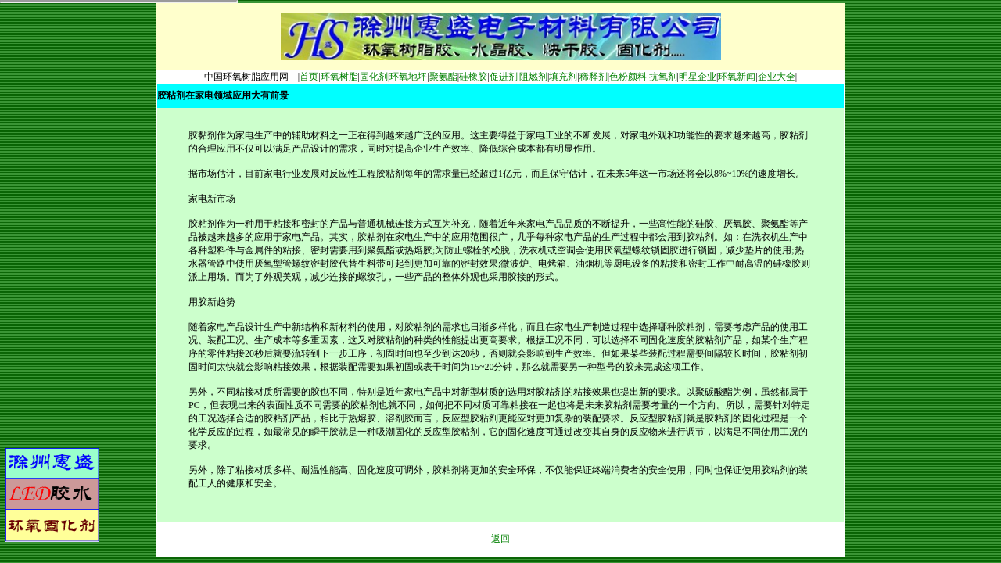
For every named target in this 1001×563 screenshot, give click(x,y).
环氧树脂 (339, 76)
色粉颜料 (628, 76)
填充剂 (563, 76)
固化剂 (374, 76)
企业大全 (776, 76)
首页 (309, 76)
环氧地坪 (408, 76)
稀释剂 (593, 76)
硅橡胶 (473, 76)
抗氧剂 (663, 76)
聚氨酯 (443, 76)
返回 (500, 538)
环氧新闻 (736, 76)
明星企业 (697, 76)
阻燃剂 (533, 76)
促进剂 (504, 76)
